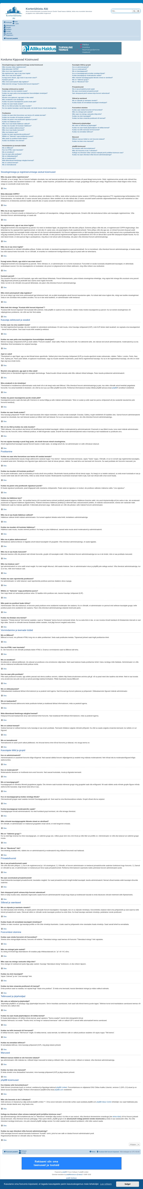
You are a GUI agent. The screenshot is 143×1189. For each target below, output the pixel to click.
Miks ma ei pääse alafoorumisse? (13, 128)
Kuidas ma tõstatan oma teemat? (13, 140)
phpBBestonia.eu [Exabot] (74, 1174)
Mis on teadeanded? (9, 158)
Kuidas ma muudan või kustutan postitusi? (16, 117)
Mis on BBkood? (7, 148)
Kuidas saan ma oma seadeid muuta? (15, 91)
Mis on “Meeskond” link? (80, 82)
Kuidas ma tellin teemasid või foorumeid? (86, 130)
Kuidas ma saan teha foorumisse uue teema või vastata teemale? (24, 115)
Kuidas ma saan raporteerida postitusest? (16, 134)
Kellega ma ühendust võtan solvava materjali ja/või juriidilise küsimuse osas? (98, 152)
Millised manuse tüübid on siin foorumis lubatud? (88, 139)
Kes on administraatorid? (80, 67)
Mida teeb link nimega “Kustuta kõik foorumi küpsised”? (20, 84)
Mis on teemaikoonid (9, 164)
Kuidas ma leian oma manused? (83, 141)
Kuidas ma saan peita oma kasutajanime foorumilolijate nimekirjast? (25, 93)
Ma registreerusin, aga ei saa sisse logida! (16, 73)
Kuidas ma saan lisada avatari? (12, 104)
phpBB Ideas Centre (104, 1102)
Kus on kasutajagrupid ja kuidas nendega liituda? (88, 73)
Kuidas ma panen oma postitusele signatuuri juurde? (19, 119)
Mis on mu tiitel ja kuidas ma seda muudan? (17, 106)
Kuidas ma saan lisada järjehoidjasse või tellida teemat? (91, 127)
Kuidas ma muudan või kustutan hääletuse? (16, 126)
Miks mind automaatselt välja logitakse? (15, 82)
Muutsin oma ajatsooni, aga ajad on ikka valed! (18, 97)
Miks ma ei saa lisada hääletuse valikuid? (16, 123)
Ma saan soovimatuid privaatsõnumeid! (85, 91)
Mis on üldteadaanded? (10, 156)
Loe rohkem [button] (106, 1184)
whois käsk (117, 1117)
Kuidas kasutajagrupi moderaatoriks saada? (87, 75)
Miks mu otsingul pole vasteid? (82, 112)
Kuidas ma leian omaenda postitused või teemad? (89, 118)
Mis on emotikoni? (8, 152)
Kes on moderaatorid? (79, 69)
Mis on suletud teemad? (10, 162)
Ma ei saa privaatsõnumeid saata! (83, 89)
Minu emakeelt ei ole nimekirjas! (13, 99)
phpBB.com (59, 1090)
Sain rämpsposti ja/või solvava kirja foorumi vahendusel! (91, 93)
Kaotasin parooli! (7, 79)
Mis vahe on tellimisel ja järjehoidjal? (84, 125)
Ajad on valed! (7, 95)
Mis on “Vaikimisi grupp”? (80, 79)
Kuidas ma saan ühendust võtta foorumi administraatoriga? (92, 154)
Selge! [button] (128, 1184)
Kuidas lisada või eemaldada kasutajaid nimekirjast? (89, 102)
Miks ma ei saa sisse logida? (11, 75)
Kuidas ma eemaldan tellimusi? (82, 132)
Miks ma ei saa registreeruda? (12, 71)
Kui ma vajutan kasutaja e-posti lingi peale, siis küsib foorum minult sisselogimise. (29, 108)
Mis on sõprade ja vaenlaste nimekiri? (84, 100)
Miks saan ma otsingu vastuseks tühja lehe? (87, 114)
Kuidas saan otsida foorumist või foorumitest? (87, 110)
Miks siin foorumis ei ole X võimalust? (84, 150)
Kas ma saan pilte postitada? (12, 154)
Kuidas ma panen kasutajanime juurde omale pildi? (19, 101)
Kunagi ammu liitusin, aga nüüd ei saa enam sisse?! (19, 77)
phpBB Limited (61, 1087)
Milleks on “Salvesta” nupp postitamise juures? (17, 136)
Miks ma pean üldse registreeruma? (14, 67)
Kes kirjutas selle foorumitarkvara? (83, 148)
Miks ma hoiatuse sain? (10, 132)
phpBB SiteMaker (71, 1178)
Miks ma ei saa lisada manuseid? (13, 130)
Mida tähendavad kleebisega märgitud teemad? (18, 160)
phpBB (114, 388)
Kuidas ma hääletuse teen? (11, 121)
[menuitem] (15, 21)
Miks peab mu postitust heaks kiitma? (14, 138)
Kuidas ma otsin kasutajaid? (81, 116)
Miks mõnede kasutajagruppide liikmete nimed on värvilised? (92, 77)
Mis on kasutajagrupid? (80, 71)
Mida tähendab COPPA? (10, 69)
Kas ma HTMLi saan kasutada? (12, 150)
